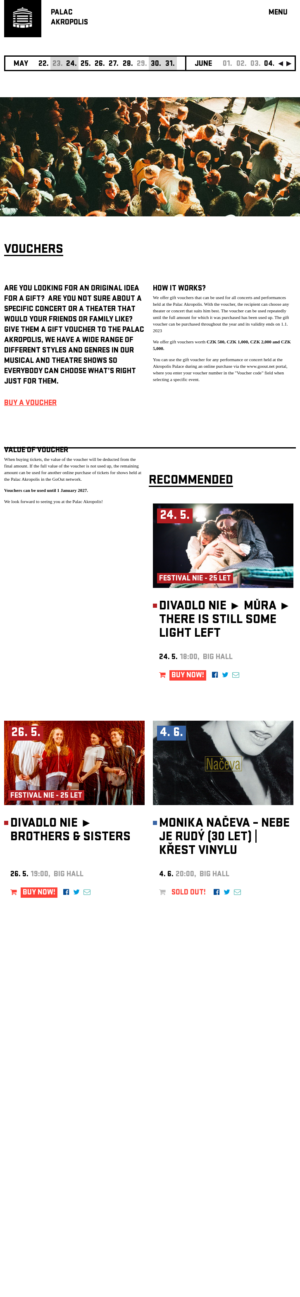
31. (170, 64)
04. (269, 64)
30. (156, 64)
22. (43, 64)
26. (100, 64)
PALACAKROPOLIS (69, 18)
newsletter (242, 1088)
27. (114, 64)
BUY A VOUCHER (30, 403)
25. (86, 64)
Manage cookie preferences (36, 1185)
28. (128, 64)
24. (71, 64)
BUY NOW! (187, 676)
